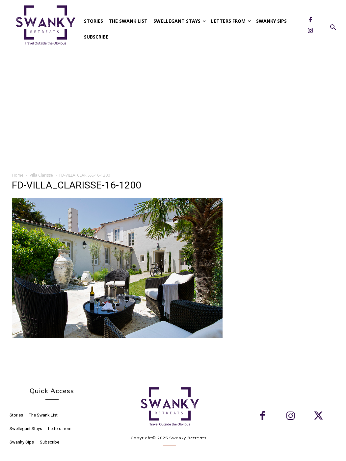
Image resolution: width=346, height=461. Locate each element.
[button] (333, 28)
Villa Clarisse (41, 175)
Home (17, 175)
